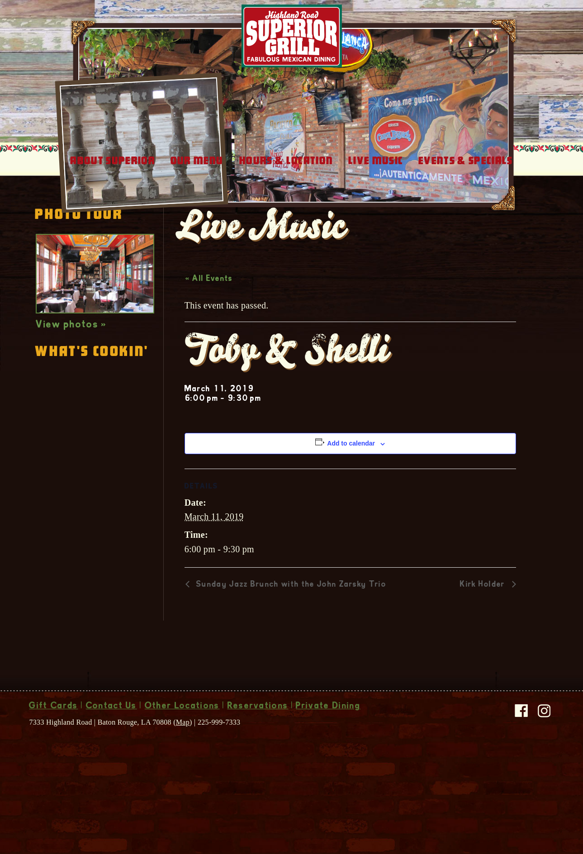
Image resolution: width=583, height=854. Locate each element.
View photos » (71, 384)
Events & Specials (465, 220)
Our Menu (197, 220)
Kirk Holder (483, 644)
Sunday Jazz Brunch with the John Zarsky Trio (290, 644)
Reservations (258, 766)
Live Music (375, 220)
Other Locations (182, 766)
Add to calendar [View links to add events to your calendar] (351, 502)
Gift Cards (53, 766)
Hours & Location (286, 220)
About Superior (112, 220)
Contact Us (111, 766)
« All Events (209, 338)
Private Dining (328, 766)
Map (183, 781)
